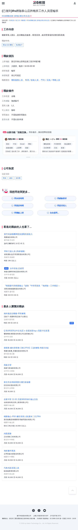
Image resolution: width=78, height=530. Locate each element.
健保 (11, 178)
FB (39, 503)
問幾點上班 (12, 206)
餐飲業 (23, 20)
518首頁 (11, 20)
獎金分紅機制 (8, 45)
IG (33, 503)
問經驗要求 (31, 198)
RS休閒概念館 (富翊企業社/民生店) (38, 20)
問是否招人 (69, 198)
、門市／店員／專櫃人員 (49, 80)
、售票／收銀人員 (30, 80)
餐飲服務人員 (17, 80)
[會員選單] (74, 3)
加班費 (18, 178)
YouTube (44, 503)
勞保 (4, 178)
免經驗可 (19, 45)
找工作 (18, 20)
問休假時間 (12, 198)
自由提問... (31, 206)
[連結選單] (3, 3)
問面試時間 (50, 198)
